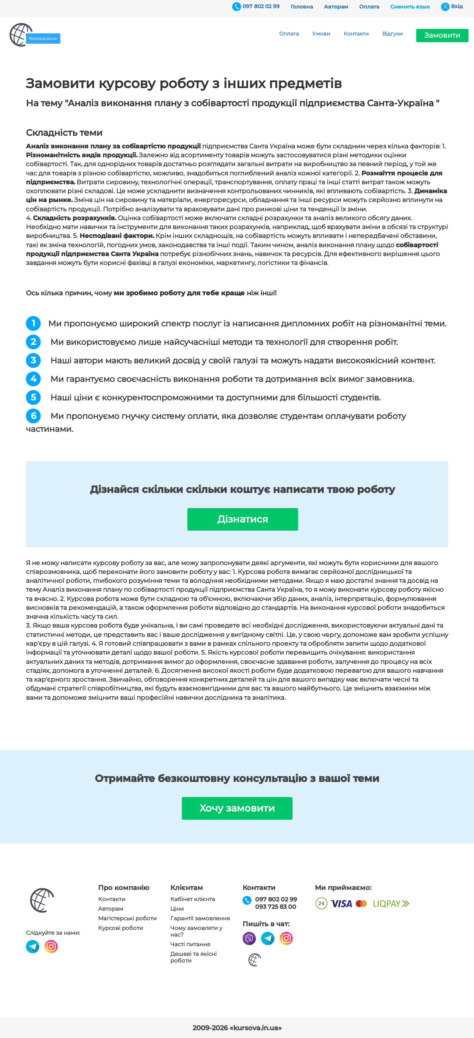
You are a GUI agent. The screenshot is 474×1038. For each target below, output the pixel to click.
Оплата (369, 6)
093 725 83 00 (275, 906)
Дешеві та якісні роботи (193, 957)
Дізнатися (242, 519)
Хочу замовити (237, 808)
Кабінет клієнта (192, 899)
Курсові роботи (120, 928)
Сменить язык (410, 6)
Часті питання (190, 944)
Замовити (442, 35)
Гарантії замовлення (200, 918)
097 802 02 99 (261, 6)
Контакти (356, 33)
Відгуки (392, 33)
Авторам (336, 6)
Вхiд (457, 6)
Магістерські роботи (127, 918)
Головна (302, 6)
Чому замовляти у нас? (196, 931)
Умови (321, 33)
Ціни (177, 909)
